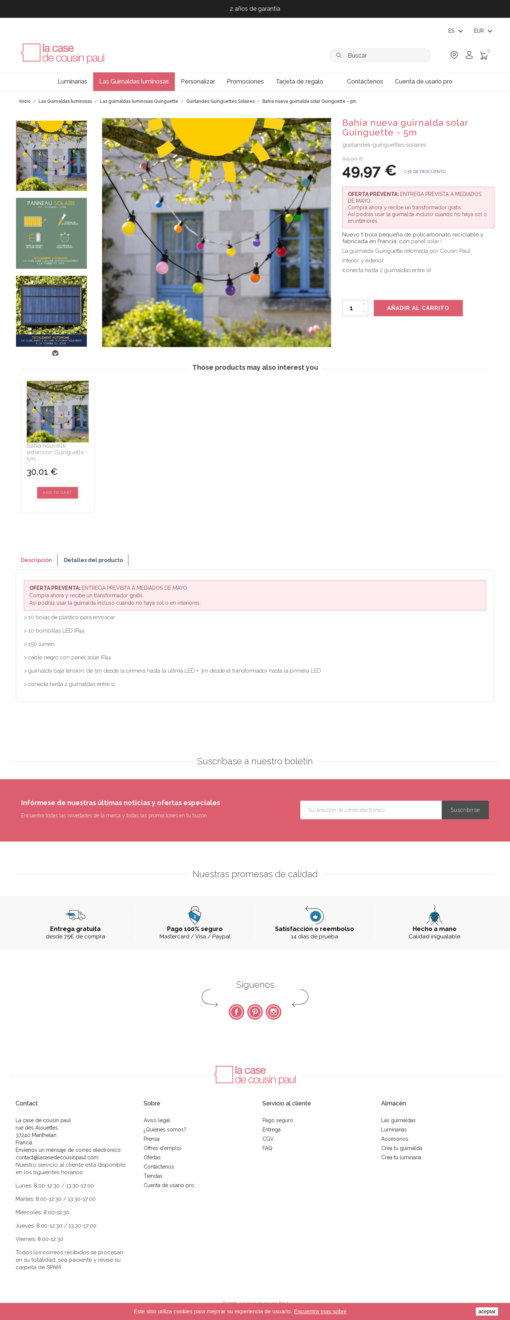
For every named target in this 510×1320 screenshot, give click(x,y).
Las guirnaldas (398, 1120)
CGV (268, 1139)
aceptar (487, 1311)
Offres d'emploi (162, 1148)
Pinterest (255, 1012)
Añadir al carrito (418, 308)
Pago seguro (277, 1120)
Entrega (271, 1130)
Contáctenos (159, 1167)
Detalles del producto (93, 560)
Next (55, 353)
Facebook (236, 1012)
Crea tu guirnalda (401, 1148)
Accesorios (394, 1139)
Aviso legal (157, 1120)
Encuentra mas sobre (320, 1311)
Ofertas (152, 1157)
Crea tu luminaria (401, 1157)
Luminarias (394, 1130)
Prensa (152, 1139)
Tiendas (153, 1176)
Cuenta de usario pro (169, 1185)
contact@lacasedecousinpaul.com (57, 1157)
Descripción (36, 560)
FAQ (267, 1148)
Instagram (273, 1012)
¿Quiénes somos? (165, 1130)
